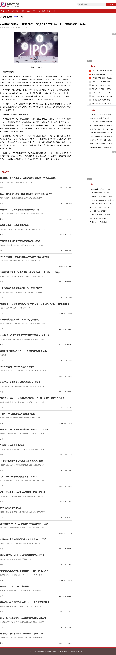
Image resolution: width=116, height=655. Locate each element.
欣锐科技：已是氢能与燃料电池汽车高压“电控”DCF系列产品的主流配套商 (102, 140)
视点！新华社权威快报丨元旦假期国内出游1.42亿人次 (102, 125)
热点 (12, 11)
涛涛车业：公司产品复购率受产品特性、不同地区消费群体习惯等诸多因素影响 (102, 133)
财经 (43, 11)
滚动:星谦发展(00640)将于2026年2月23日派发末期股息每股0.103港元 (102, 129)
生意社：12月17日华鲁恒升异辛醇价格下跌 (102, 144)
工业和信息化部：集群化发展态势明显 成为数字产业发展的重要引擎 (102, 196)
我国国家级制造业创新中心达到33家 (101, 189)
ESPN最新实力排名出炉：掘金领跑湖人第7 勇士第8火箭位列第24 (103, 78)
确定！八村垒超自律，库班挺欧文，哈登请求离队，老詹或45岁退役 (103, 85)
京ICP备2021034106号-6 (64, 651)
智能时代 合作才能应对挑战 (98, 222)
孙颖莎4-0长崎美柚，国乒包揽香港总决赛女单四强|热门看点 (102, 147)
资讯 (7, 11)
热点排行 (6, 172)
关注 (48, 11)
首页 (2, 11)
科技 (38, 11)
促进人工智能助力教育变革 (98, 211)
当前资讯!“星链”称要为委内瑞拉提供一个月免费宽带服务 (102, 122)
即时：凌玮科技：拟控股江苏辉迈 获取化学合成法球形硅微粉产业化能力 (102, 136)
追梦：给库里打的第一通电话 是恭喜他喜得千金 (103, 96)
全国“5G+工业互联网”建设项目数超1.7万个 (102, 200)
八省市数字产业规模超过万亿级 (99, 193)
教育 (33, 11)
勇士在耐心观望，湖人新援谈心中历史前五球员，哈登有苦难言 (103, 104)
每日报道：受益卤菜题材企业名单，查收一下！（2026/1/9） (102, 118)
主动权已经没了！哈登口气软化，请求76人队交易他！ (103, 100)
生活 (53, 11)
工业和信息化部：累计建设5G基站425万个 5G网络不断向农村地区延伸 (102, 204)
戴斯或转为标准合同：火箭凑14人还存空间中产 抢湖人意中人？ (103, 89)
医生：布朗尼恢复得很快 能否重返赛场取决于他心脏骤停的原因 (103, 71)
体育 (23, 11)
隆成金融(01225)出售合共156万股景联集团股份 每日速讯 (102, 114)
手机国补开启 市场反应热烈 (98, 218)
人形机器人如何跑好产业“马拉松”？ (101, 215)
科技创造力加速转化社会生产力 (99, 207)
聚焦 (17, 11)
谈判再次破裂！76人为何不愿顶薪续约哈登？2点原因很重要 (103, 93)
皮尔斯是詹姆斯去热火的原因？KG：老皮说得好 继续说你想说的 (103, 74)
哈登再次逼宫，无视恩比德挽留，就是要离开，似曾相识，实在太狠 (103, 82)
